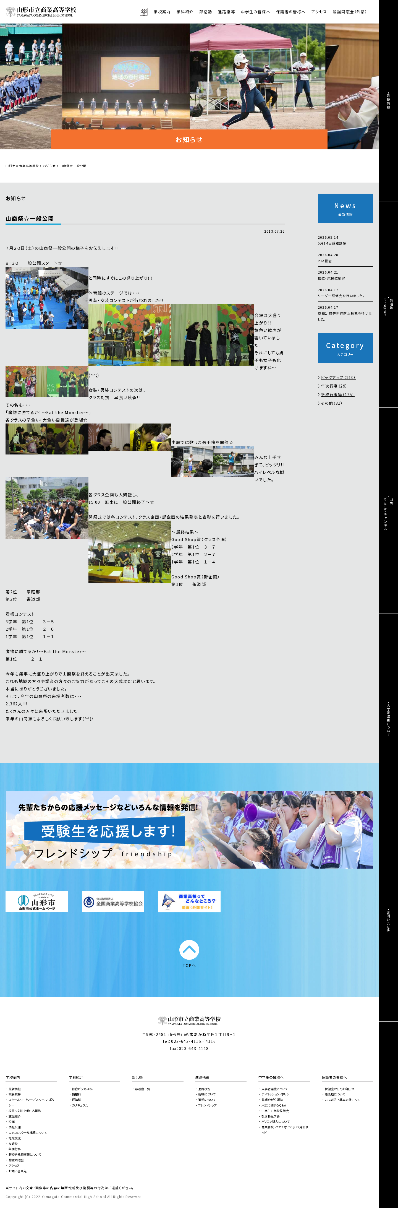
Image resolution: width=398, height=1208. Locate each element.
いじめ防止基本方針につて (342, 1099)
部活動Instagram (388, 307)
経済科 (76, 1099)
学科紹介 (76, 1077)
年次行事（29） (334, 386)
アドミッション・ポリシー (276, 1094)
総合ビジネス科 (82, 1089)
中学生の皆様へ (271, 1077)
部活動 (205, 11)
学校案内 (13, 1077)
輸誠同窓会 (16, 1160)
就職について (207, 1094)
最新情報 (15, 1089)
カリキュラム (80, 1105)
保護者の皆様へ (334, 1077)
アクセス (319, 11)
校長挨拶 (15, 1094)
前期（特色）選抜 (272, 1099)
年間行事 (15, 1149)
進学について (207, 1099)
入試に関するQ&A (273, 1105)
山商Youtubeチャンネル (388, 514)
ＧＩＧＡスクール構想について (28, 1132)
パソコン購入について (275, 1121)
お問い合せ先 (18, 1171)
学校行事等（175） (338, 394)
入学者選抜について (274, 1089)
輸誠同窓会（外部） (350, 11)
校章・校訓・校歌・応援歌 (25, 1110)
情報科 (76, 1094)
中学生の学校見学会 (275, 1110)
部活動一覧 (142, 1089)
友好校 (13, 1143)
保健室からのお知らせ (339, 1089)
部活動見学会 (270, 1116)
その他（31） (332, 403)
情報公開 (15, 1127)
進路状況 (204, 1089)
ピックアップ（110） (338, 377)
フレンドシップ (207, 1105)
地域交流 (15, 1138)
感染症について (335, 1094)
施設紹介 (15, 1116)
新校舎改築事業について (25, 1154)
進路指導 (202, 1077)
